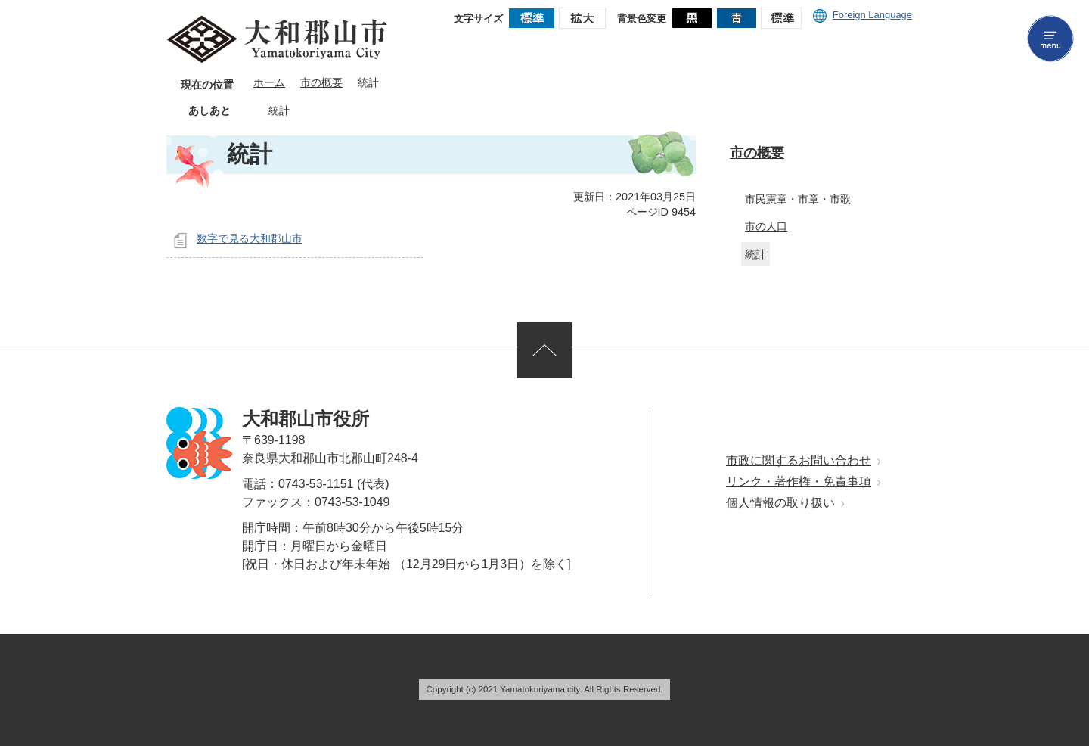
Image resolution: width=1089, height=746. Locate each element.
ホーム (269, 83)
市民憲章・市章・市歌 (798, 199)
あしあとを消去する (301, 111)
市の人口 (766, 226)
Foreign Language (862, 14)
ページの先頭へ (544, 350)
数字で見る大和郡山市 (249, 238)
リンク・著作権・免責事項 (798, 481)
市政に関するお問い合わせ (798, 460)
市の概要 (321, 83)
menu (1050, 38)
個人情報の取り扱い (780, 502)
